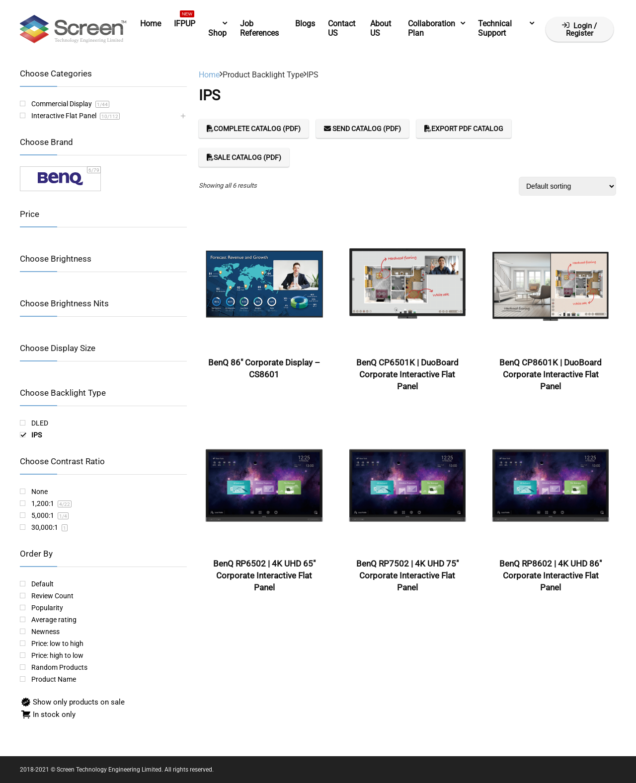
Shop (217, 33)
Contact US (341, 28)
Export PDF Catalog (463, 129)
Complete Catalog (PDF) (254, 129)
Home (150, 23)
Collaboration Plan (431, 28)
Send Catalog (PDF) (362, 129)
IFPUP (184, 21)
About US (380, 28)
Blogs (305, 23)
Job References (259, 28)
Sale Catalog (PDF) (244, 157)
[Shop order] (567, 186)
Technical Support (495, 28)
